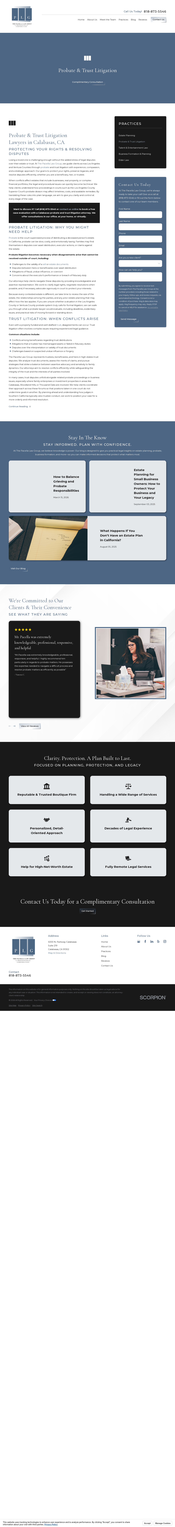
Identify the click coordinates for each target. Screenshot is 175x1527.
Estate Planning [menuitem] (127, 135)
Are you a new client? (130, 258)
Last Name (124, 221)
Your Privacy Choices (45, 1000)
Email (121, 245)
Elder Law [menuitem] (124, 160)
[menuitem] (12, 1005)
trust (58, 325)
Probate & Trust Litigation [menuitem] (132, 141)
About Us (106, 946)
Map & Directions (57, 953)
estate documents (58, 264)
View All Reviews (30, 726)
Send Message (128, 319)
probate (45, 167)
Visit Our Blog (18, 568)
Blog (103, 956)
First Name (124, 209)
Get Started (87, 911)
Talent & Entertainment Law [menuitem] (133, 147)
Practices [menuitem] (123, 19)
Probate (13, 238)
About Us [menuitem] (92, 19)
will (44, 264)
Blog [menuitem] (133, 19)
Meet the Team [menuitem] (108, 19)
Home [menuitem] (81, 19)
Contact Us (158, 19)
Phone (122, 233)
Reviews (105, 961)
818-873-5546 (155, 11)
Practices (106, 951)
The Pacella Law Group (50, 163)
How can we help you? (130, 270)
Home (104, 942)
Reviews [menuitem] (142, 19)
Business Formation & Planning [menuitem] (135, 154)
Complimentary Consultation (87, 82)
